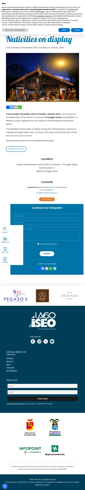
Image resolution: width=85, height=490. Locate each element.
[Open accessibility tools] (5, 486)
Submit (46, 253)
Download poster (16, 149)
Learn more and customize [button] (15, 30)
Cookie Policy (23, 482)
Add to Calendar (47, 199)
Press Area (10, 367)
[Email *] (42, 392)
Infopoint (9, 358)
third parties (40, 12)
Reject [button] (64, 30)
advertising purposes (44, 16)
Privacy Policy (51, 244)
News (8, 364)
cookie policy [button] (73, 9)
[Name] (42, 386)
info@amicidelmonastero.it (47, 193)
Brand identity (11, 371)
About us (9, 361)
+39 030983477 (48, 190)
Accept (48, 244)
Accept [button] (77, 30)
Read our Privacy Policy (16, 404)
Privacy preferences (37, 482)
